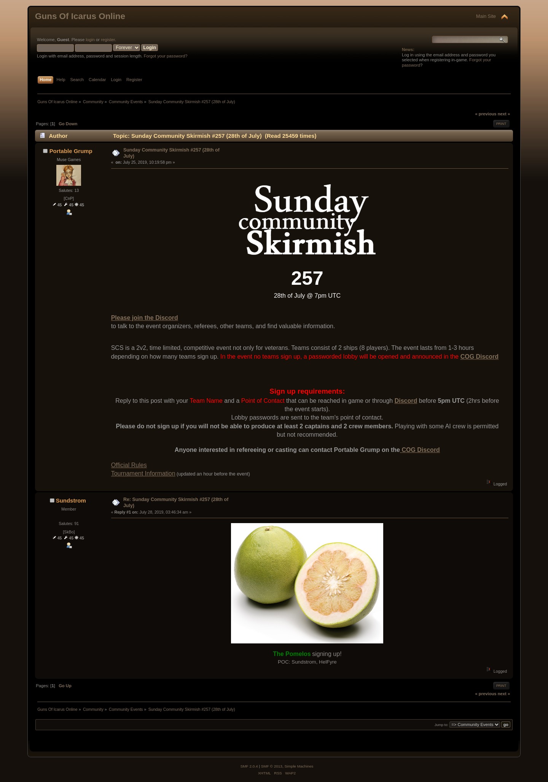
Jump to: (442, 725)
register (108, 39)
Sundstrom (71, 500)
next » (504, 114)
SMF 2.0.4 (249, 766)
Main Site (486, 16)
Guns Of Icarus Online (80, 16)
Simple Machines (298, 766)
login (90, 39)
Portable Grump (70, 151)
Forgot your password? (166, 56)
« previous (485, 114)
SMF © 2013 (271, 766)
